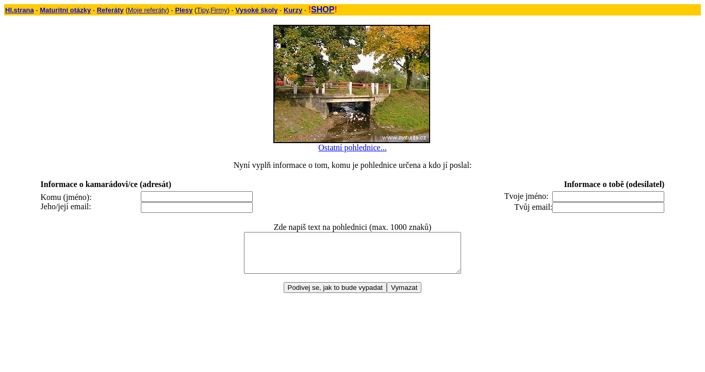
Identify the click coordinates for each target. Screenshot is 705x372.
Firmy (218, 10)
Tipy (202, 10)
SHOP (322, 9)
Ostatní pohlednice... (352, 147)
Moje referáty (147, 10)
